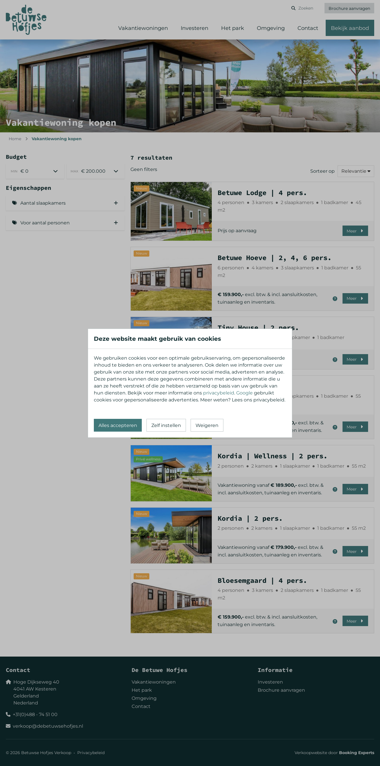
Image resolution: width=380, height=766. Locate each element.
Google (244, 393)
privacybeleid (218, 393)
